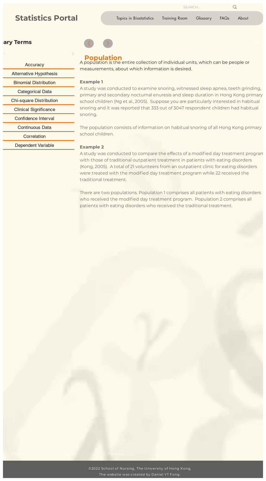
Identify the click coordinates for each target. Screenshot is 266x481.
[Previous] (24, 453)
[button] (135, 18)
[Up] (89, 43)
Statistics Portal (46, 18)
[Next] (73, 53)
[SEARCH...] (202, 7)
